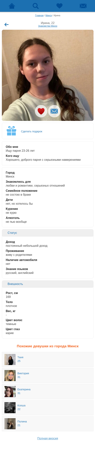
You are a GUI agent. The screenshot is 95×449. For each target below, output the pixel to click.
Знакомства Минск (47, 26)
